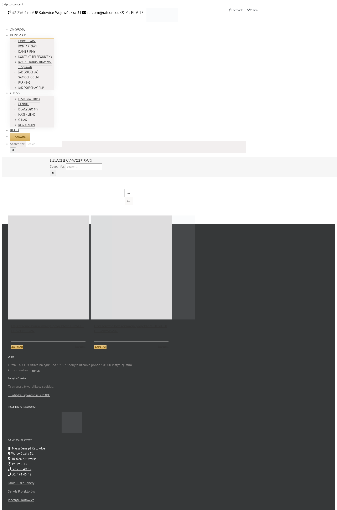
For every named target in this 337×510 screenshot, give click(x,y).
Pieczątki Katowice (21, 500)
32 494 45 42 (19, 474)
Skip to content (12, 4)
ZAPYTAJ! (17, 347)
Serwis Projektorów (21, 491)
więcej (36, 370)
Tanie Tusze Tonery (21, 483)
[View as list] (129, 201)
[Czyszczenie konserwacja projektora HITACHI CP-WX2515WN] (48, 267)
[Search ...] (44, 144)
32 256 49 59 (22, 12)
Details (81, 346)
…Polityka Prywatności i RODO (29, 395)
